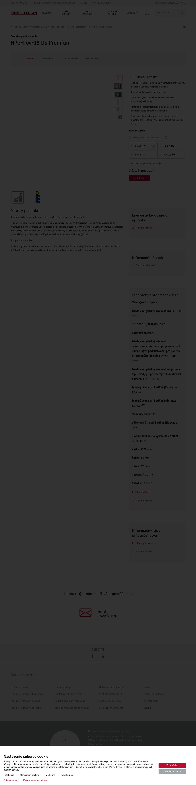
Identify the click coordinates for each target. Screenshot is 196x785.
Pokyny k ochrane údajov (35, 780)
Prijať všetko (172, 765)
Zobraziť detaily (11, 780)
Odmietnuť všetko (172, 771)
